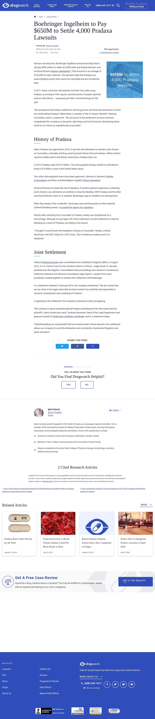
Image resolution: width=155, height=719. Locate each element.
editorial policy (48, 481)
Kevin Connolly (52, 46)
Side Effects (45, 687)
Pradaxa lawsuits (50, 262)
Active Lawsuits (36, 5)
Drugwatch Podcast (49, 681)
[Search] (117, 5)
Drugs (5, 687)
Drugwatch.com (15, 5)
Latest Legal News (52, 5)
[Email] (114, 410)
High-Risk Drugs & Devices (71, 5)
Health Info (45, 669)
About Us (6, 693)
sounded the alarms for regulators (76, 207)
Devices (43, 675)
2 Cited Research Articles (109, 52)
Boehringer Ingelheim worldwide (68, 316)
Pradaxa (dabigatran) (60, 71)
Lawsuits (6, 669)
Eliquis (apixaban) (91, 180)
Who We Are (88, 5)
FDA (4, 675)
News (41, 17)
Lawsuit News (51, 17)
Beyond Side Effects (49, 693)
